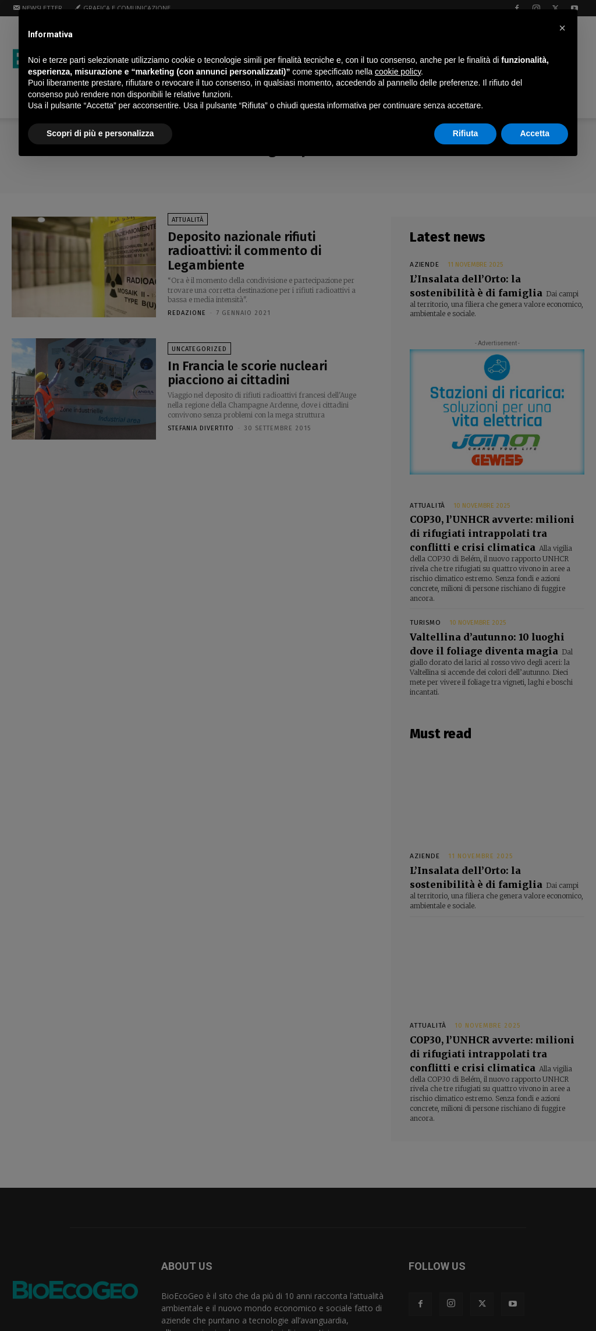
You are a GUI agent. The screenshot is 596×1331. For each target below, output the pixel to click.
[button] (562, 28)
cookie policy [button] (398, 71)
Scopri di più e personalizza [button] (100, 133)
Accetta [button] (534, 133)
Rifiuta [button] (465, 133)
